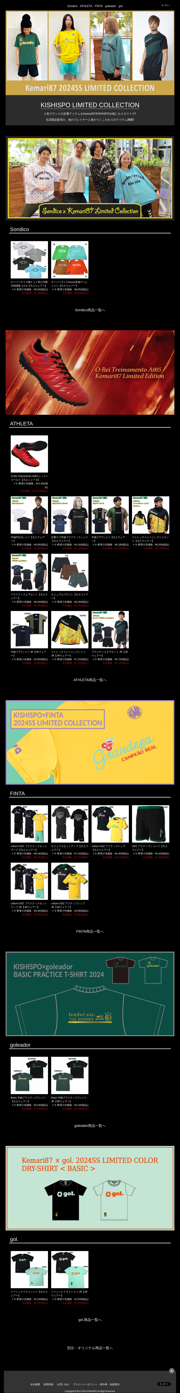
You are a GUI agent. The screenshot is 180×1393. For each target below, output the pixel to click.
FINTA (99, 6)
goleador (110, 6)
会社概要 (35, 1384)
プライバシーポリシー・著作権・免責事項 (96, 1384)
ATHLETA (86, 6)
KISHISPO (34, 5)
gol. (121, 6)
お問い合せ (63, 1384)
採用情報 (48, 1384)
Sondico (72, 6)
